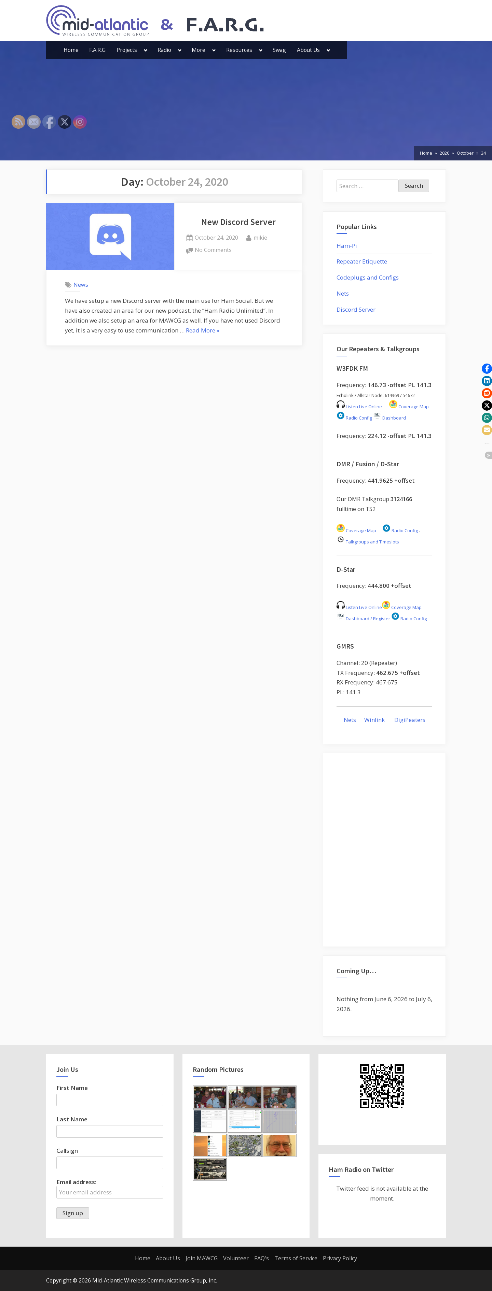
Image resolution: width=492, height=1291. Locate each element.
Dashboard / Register (363, 618)
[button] (487, 369)
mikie (260, 237)
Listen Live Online (359, 406)
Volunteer (236, 1258)
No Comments (213, 250)
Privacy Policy (340, 1258)
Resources (239, 50)
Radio (164, 50)
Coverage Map (409, 406)
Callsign (67, 1150)
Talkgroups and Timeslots (368, 542)
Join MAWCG (202, 1258)
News (80, 284)
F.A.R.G (97, 50)
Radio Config (354, 418)
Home (71, 50)
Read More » (202, 331)
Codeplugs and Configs (368, 277)
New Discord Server (238, 221)
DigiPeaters (409, 720)
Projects (127, 50)
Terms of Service (295, 1258)
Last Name (71, 1119)
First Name (72, 1088)
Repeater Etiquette (362, 261)
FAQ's (261, 1258)
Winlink (375, 720)
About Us (308, 50)
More (198, 50)
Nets (343, 293)
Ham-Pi (347, 246)
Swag (279, 50)
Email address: (109, 1188)
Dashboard (389, 418)
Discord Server (356, 309)
